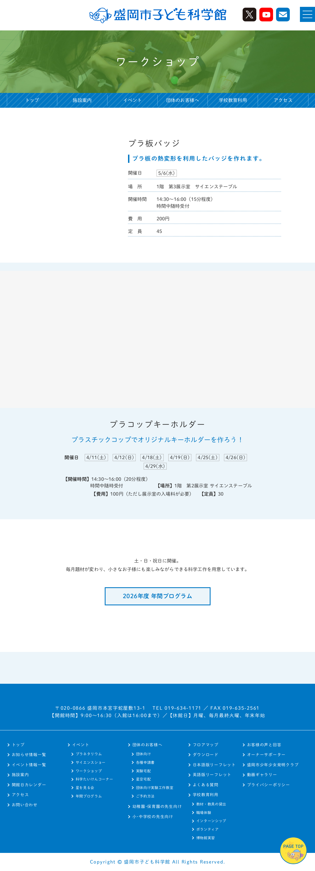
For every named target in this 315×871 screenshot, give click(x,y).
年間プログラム (89, 796)
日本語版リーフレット (214, 765)
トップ (32, 100)
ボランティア (207, 829)
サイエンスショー (91, 762)
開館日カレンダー (29, 785)
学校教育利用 (205, 795)
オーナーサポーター (266, 755)
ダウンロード (205, 755)
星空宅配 (143, 779)
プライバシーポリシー (268, 785)
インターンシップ (211, 821)
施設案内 (82, 100)
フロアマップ (205, 745)
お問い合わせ (25, 805)
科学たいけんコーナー (94, 779)
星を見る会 (85, 788)
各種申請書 (145, 762)
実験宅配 (143, 771)
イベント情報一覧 (29, 765)
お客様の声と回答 (264, 745)
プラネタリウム (89, 754)
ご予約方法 (145, 796)
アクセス (283, 100)
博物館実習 (205, 838)
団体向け (143, 754)
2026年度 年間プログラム (157, 596)
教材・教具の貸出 (211, 804)
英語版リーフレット (212, 775)
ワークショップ (89, 771)
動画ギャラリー (262, 775)
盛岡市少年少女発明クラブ (273, 765)
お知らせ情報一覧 (29, 755)
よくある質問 (205, 785)
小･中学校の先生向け (152, 817)
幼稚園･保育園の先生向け (157, 806)
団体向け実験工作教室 (155, 788)
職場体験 (203, 813)
